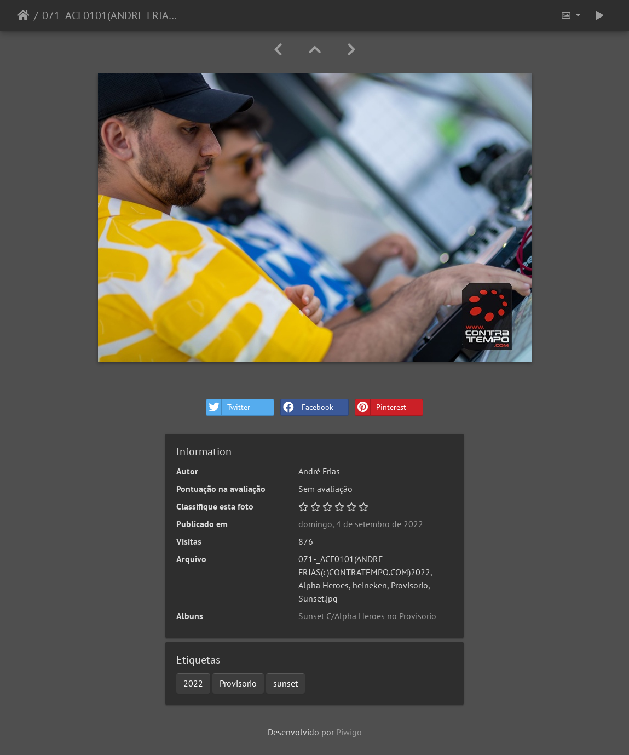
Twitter (228, 407)
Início (23, 15)
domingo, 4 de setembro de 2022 (360, 523)
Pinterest (380, 407)
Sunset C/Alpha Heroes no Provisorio (367, 615)
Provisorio (238, 683)
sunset (285, 683)
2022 (193, 683)
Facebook (307, 407)
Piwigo (349, 732)
